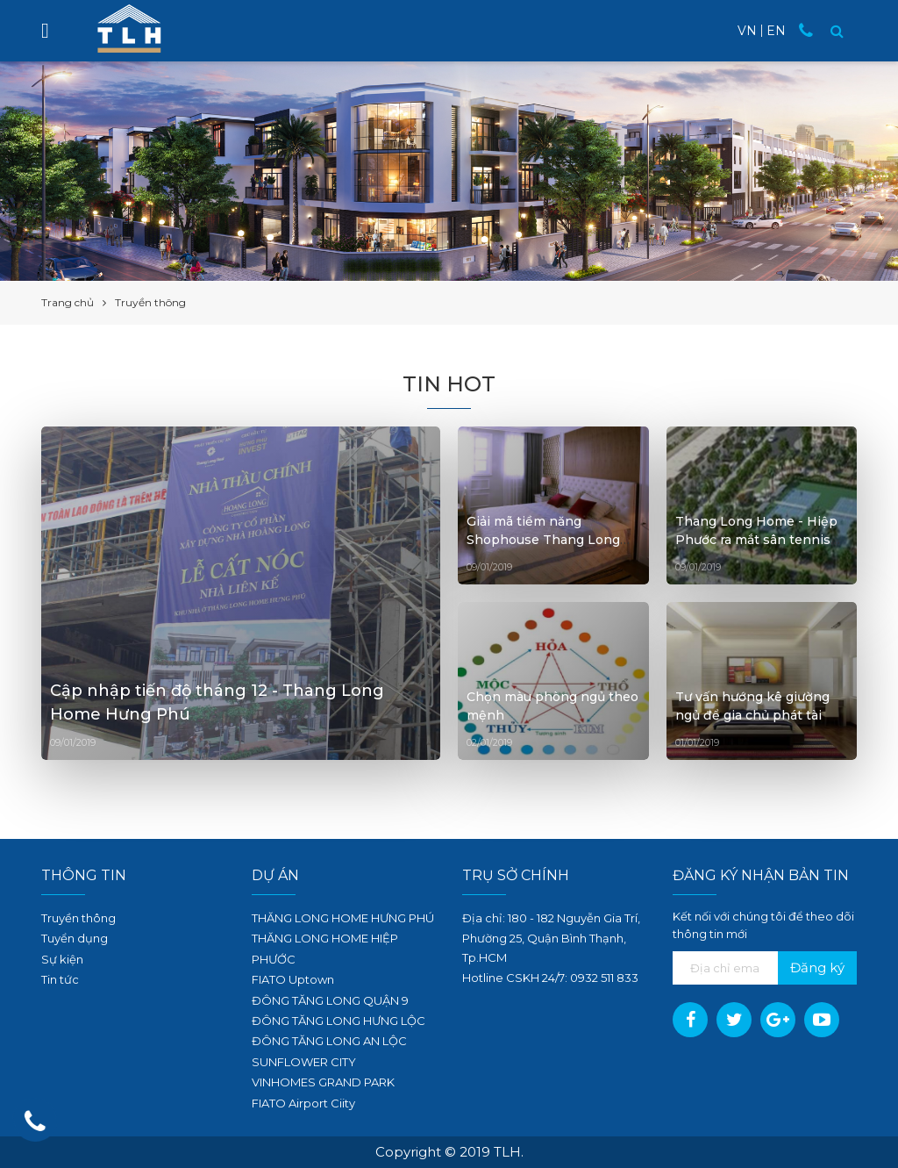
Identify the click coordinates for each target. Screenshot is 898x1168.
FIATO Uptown (293, 979)
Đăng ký (817, 967)
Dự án (275, 875)
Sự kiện (62, 959)
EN (776, 31)
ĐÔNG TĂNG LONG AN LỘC (329, 1041)
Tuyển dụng (74, 938)
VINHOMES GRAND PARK (323, 1082)
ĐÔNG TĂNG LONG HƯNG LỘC (338, 1021)
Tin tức (60, 979)
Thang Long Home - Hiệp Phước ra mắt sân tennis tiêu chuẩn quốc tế (756, 539)
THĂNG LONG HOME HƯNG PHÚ (343, 918)
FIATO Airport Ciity (303, 1103)
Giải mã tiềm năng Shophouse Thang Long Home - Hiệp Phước (543, 539)
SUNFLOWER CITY (304, 1062)
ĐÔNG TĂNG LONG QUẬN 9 (330, 1000)
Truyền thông (78, 918)
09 (577, 978)
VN (747, 31)
